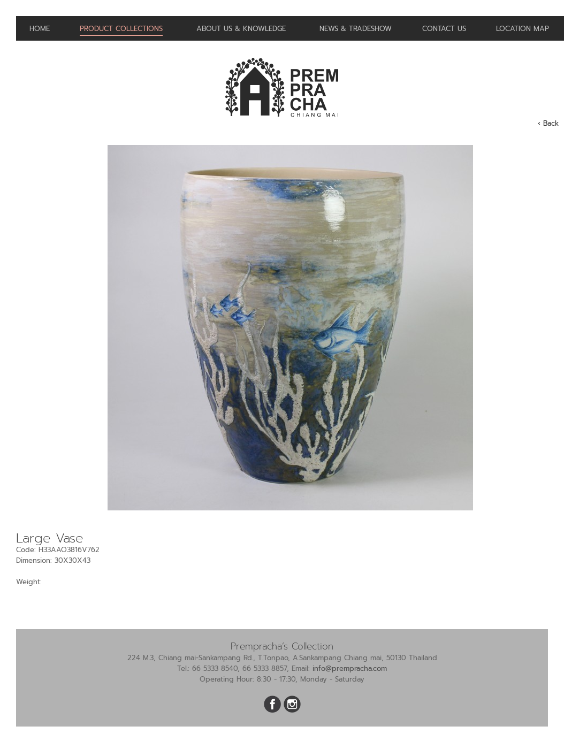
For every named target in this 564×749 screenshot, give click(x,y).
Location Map (522, 29)
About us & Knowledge (241, 29)
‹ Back (548, 123)
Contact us (444, 29)
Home (39, 29)
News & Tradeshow (355, 29)
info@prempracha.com (350, 668)
